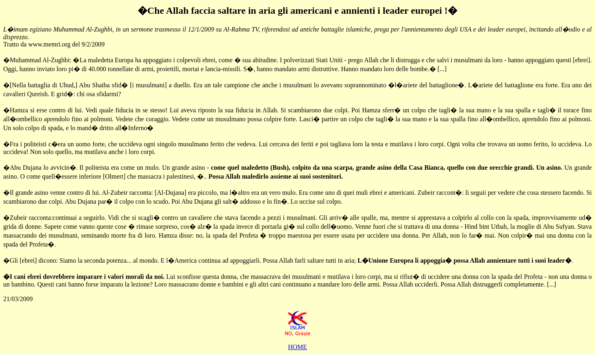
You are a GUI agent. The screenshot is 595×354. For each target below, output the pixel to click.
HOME (297, 346)
